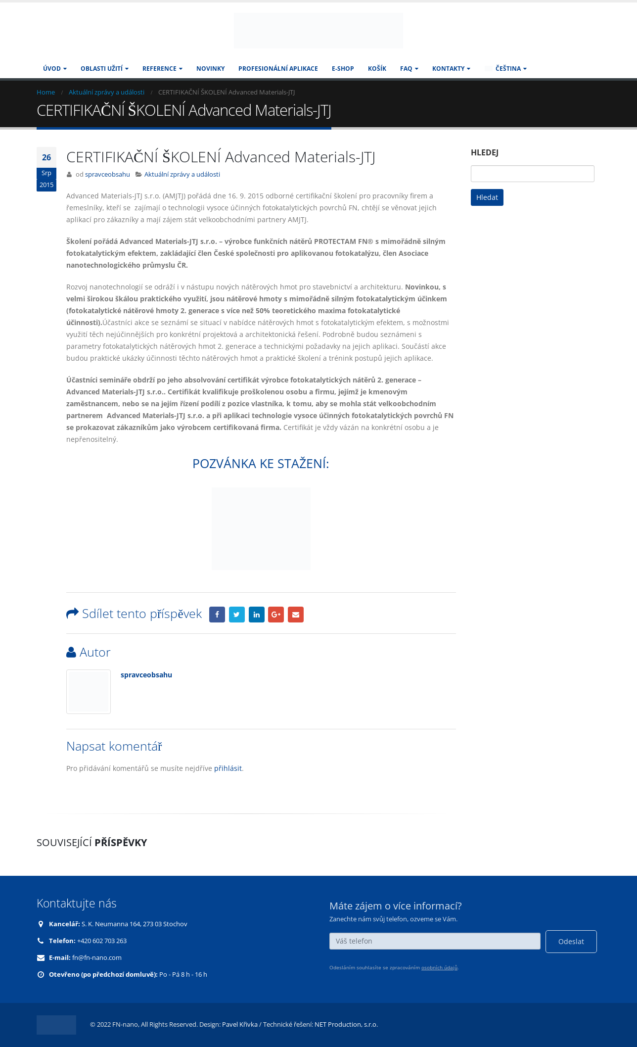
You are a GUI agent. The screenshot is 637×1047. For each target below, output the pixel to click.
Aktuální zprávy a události (182, 174)
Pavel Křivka (240, 1024)
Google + (276, 614)
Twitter (237, 614)
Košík (377, 68)
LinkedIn (257, 614)
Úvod (52, 68)
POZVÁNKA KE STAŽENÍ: (260, 463)
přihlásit (228, 768)
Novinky (210, 68)
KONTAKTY (448, 68)
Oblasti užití (102, 68)
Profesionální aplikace (278, 68)
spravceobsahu (107, 174)
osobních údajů (439, 967)
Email (296, 614)
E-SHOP (343, 68)
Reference (159, 68)
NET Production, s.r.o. (346, 1024)
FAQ (406, 68)
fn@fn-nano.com (97, 957)
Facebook (217, 614)
